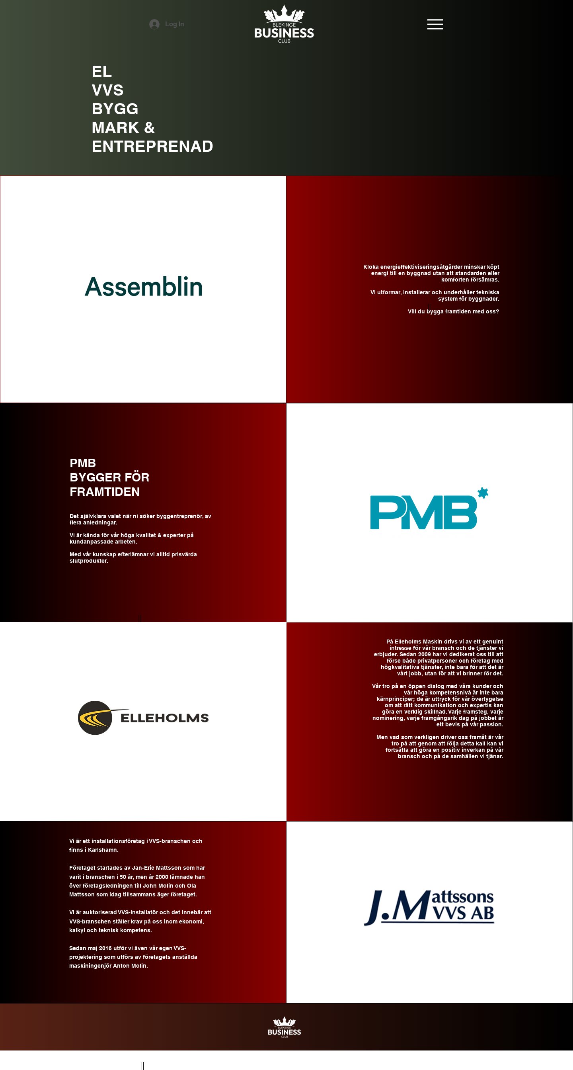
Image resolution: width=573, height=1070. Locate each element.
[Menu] (435, 24)
